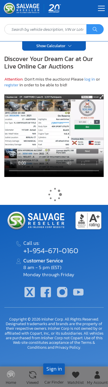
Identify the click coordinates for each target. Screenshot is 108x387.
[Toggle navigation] (101, 8)
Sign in (54, 369)
